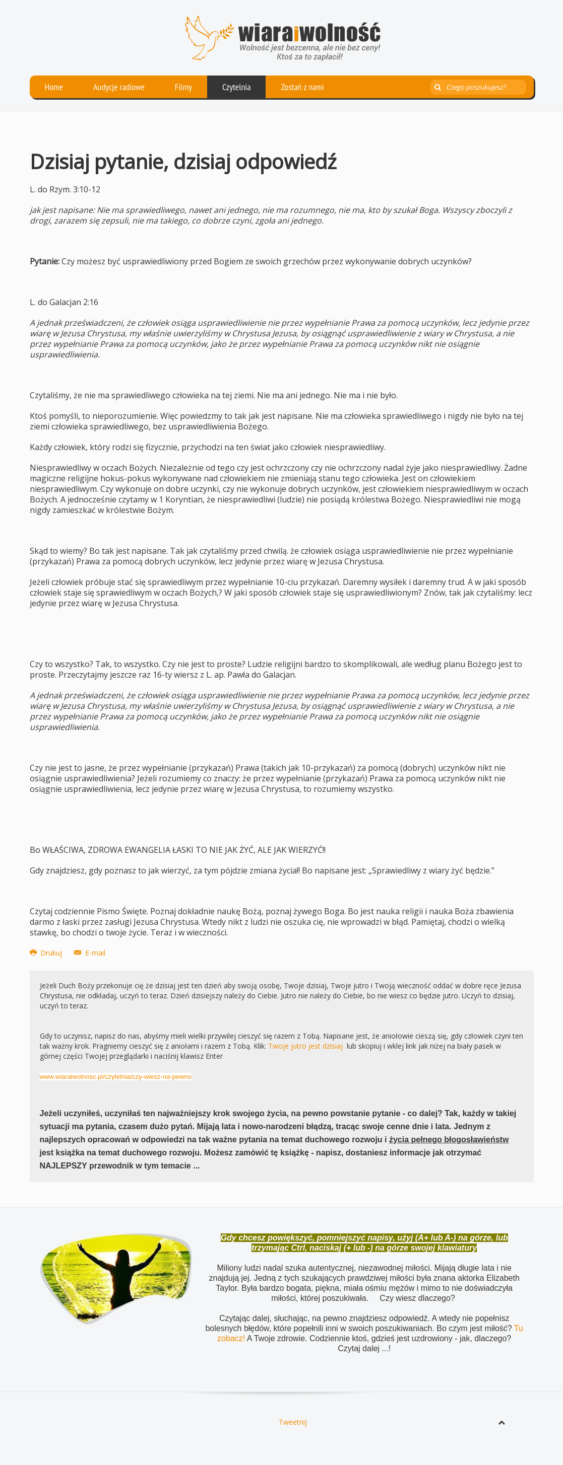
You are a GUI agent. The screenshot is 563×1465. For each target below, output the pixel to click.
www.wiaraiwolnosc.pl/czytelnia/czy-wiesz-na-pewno (116, 1076)
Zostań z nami (302, 87)
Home (54, 87)
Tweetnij (293, 1422)
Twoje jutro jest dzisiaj (305, 1046)
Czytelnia (236, 87)
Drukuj (47, 953)
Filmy (183, 87)
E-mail (89, 953)
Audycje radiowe (119, 87)
